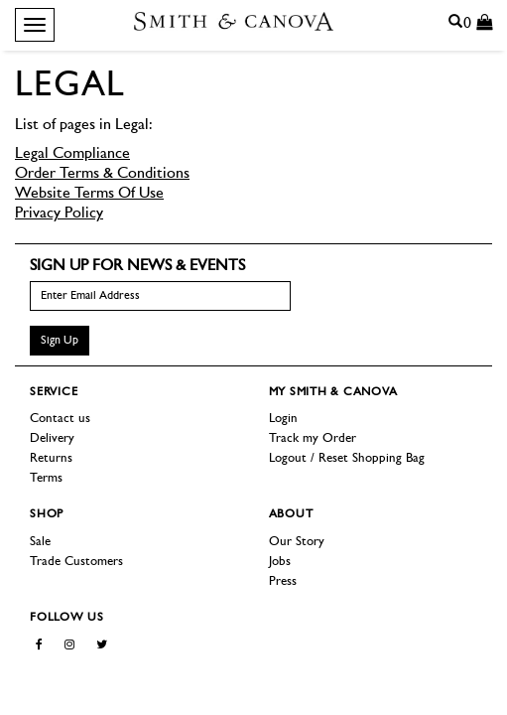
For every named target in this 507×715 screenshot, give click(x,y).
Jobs (280, 561)
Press (283, 581)
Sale (40, 541)
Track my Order (312, 438)
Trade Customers (76, 561)
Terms (46, 478)
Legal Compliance (72, 154)
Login (283, 418)
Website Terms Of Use (89, 194)
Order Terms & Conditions (102, 174)
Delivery (52, 438)
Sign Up (59, 341)
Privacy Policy (59, 213)
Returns (51, 458)
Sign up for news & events (137, 266)
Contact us (60, 418)
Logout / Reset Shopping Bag (347, 458)
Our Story (296, 541)
